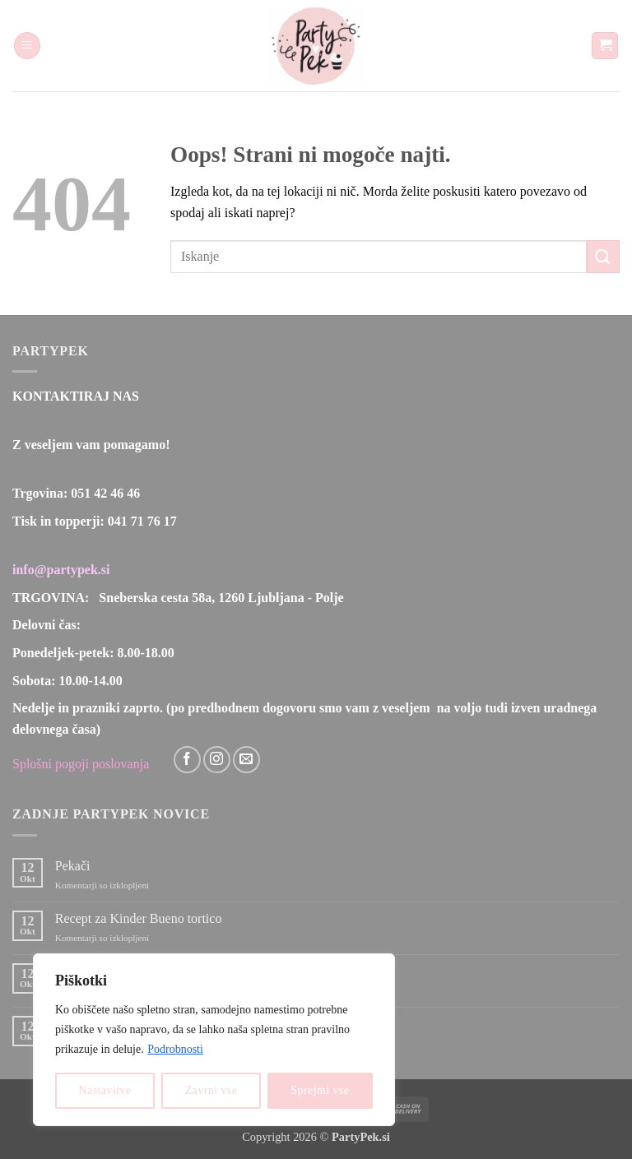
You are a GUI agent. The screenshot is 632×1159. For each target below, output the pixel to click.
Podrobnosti (175, 1049)
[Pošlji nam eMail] (246, 759)
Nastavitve (105, 1090)
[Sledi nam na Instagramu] (216, 759)
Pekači (73, 866)
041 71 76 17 (142, 521)
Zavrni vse (211, 1090)
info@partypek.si (60, 570)
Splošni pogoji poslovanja (80, 764)
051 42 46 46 (105, 493)
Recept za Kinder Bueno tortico (138, 918)
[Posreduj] (603, 256)
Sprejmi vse (319, 1090)
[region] (214, 1039)
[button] (27, 45)
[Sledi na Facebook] (187, 759)
